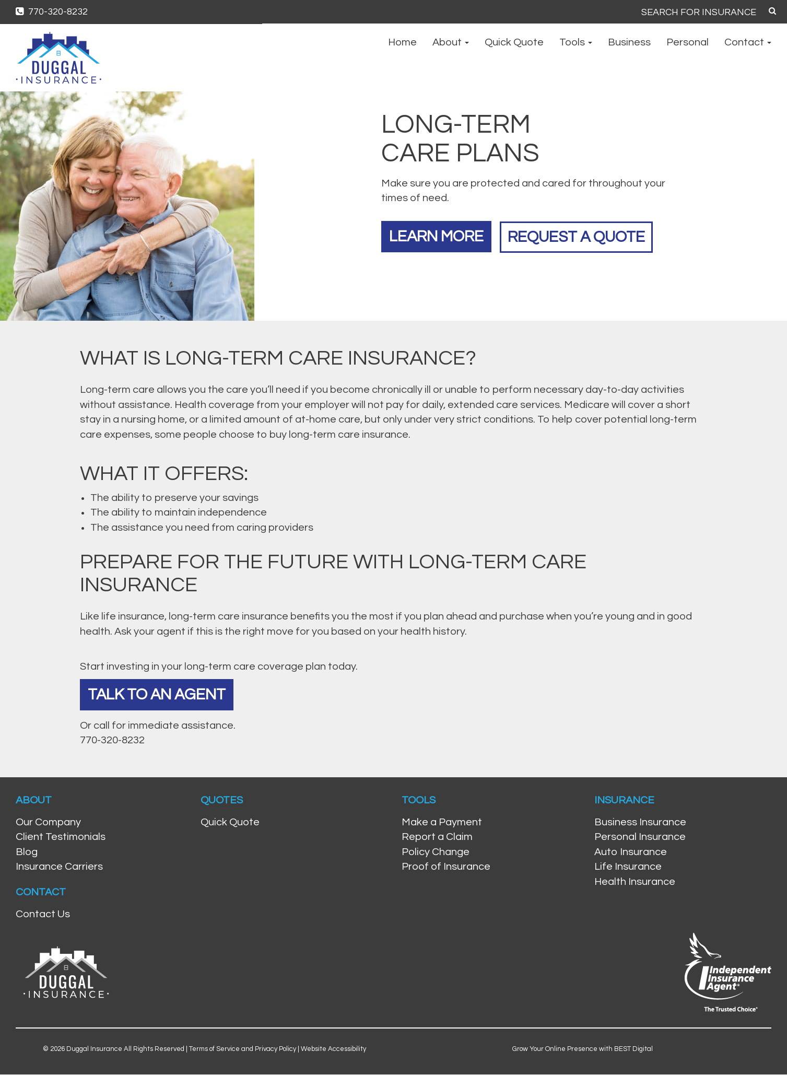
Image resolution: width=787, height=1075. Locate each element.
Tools (575, 42)
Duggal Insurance (94, 1049)
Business (629, 42)
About (450, 42)
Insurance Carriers (59, 867)
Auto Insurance (630, 852)
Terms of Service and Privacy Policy (242, 1049)
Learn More (437, 236)
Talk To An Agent (158, 694)
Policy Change (435, 852)
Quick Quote (514, 42)
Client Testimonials (60, 837)
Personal (687, 42)
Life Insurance (628, 867)
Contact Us (43, 914)
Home (402, 42)
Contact (747, 42)
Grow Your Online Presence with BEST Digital (582, 1049)
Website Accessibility (333, 1049)
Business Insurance (640, 822)
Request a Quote (580, 236)
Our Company (48, 822)
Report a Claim (437, 837)
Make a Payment (442, 822)
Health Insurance (634, 882)
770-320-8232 (52, 12)
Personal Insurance (640, 837)
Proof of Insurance (446, 867)
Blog (27, 852)
